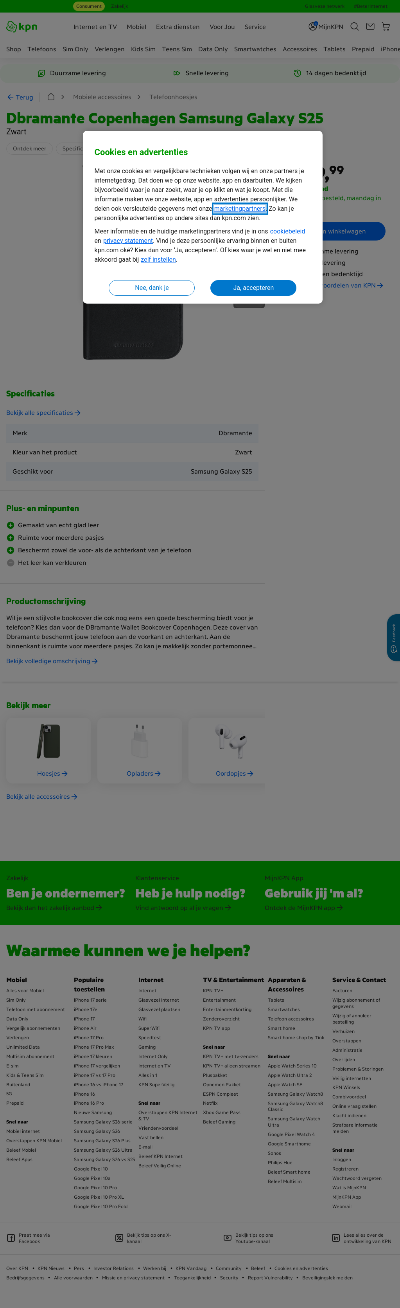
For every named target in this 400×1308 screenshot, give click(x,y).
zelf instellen (158, 259)
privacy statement (128, 240)
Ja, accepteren (253, 287)
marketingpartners (239, 208)
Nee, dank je (152, 287)
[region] (203, 217)
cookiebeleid (287, 231)
